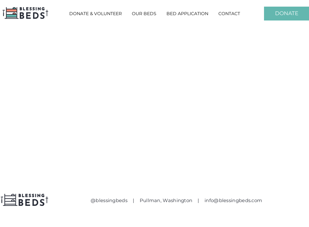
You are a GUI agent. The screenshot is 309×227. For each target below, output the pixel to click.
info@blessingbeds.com (233, 200)
